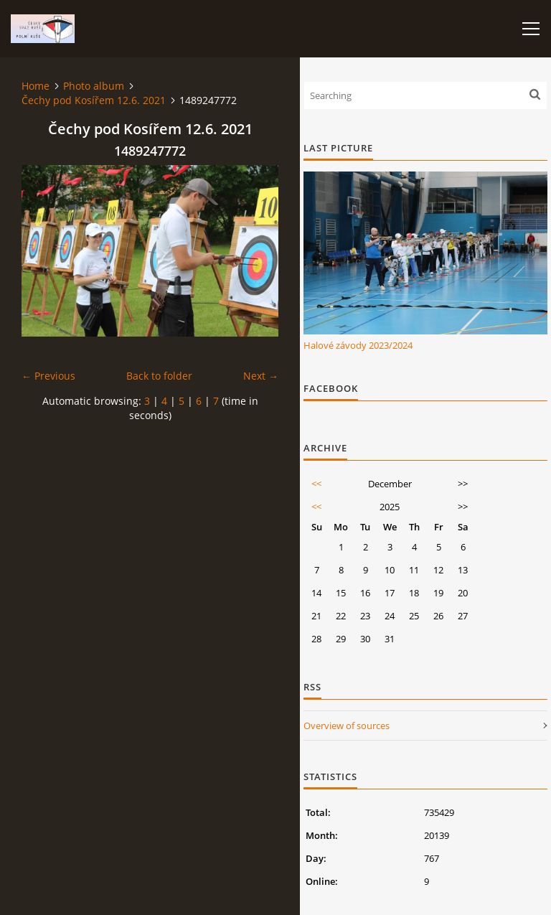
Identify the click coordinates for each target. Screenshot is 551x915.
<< (316, 483)
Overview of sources (346, 725)
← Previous (48, 376)
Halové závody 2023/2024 (358, 345)
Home (36, 86)
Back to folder (159, 376)
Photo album (93, 86)
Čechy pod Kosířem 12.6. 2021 (94, 100)
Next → (260, 376)
